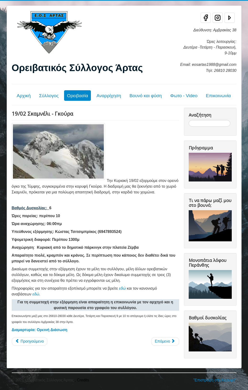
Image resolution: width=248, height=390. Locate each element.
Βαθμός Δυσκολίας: (29, 208)
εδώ (122, 288)
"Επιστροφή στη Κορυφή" (215, 380)
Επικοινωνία (218, 95)
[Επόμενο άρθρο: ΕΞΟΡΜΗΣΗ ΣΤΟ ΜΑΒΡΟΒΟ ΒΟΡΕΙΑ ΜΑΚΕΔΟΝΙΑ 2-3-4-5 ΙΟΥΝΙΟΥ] (165, 341)
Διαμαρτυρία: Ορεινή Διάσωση (39, 330)
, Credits (82, 380)
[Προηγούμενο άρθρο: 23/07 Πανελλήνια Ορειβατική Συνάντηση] (30, 341)
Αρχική (24, 95)
